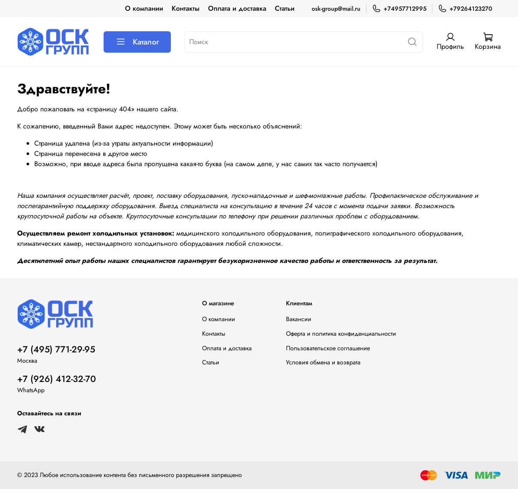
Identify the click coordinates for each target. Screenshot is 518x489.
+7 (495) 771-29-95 (56, 349)
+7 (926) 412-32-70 (56, 379)
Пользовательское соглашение (328, 348)
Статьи (285, 8)
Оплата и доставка (237, 8)
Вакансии (298, 319)
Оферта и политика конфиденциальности (341, 333)
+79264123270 (465, 8)
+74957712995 (399, 8)
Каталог (137, 42)
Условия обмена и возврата (323, 362)
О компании (144, 8)
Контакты (185, 8)
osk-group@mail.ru (336, 8)
